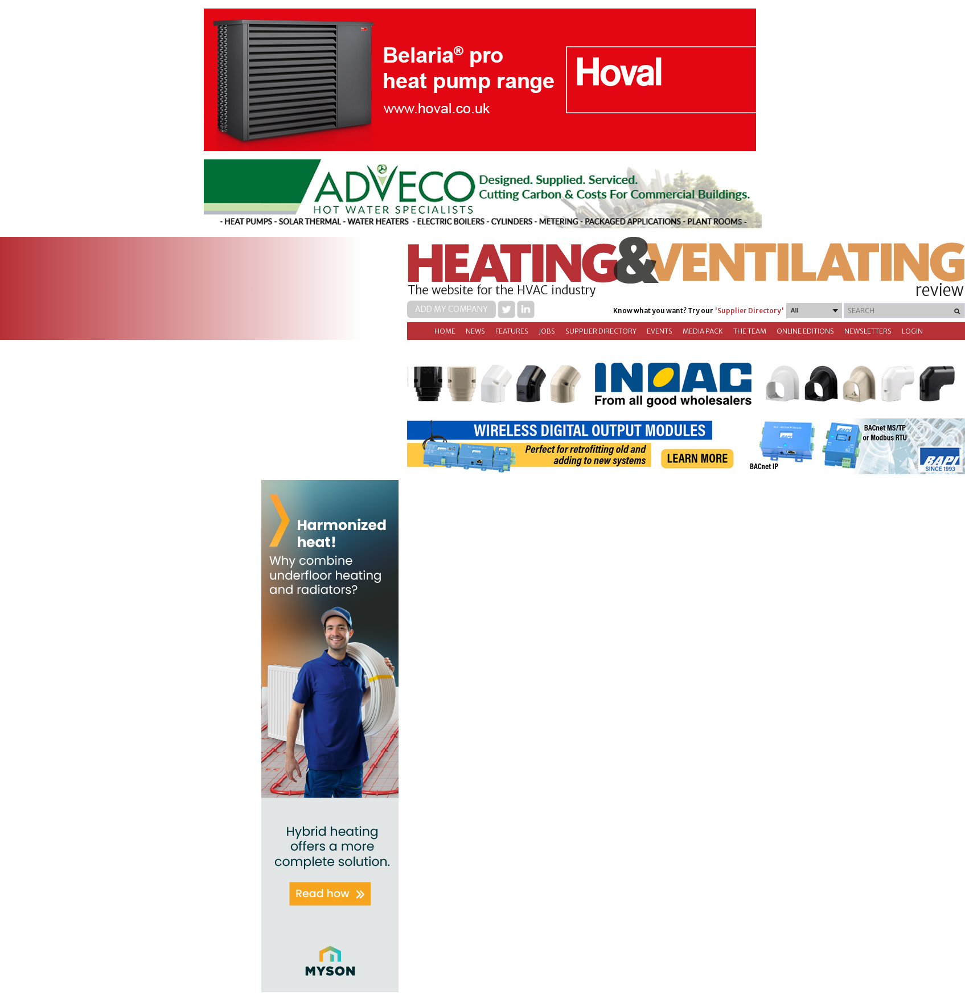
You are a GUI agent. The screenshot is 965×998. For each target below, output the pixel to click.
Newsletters (868, 331)
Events (659, 331)
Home (444, 331)
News (475, 331)
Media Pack (703, 331)
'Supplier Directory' (749, 310)
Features (511, 331)
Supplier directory (601, 331)
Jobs (547, 331)
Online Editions (805, 331)
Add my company (451, 309)
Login (912, 331)
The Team (749, 331)
